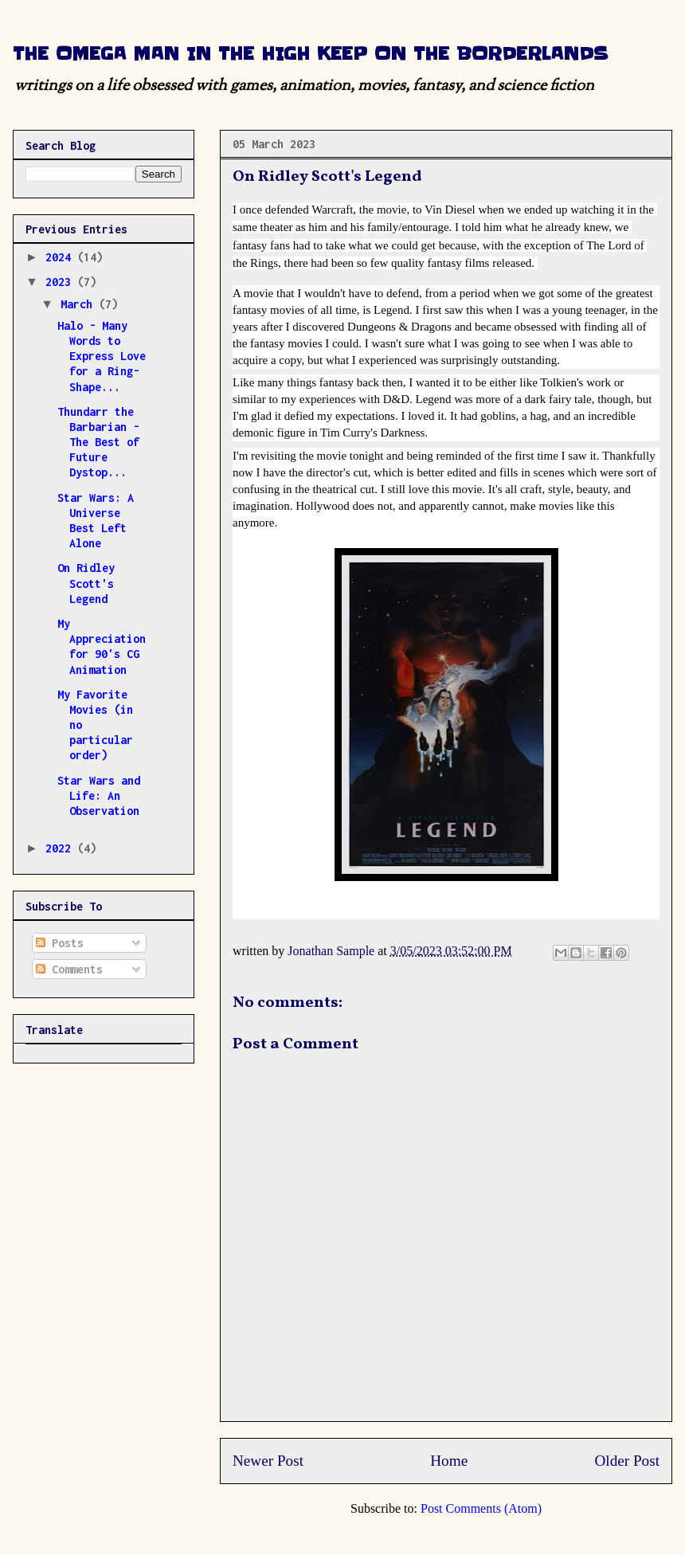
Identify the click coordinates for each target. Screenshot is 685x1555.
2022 (61, 848)
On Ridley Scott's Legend (86, 583)
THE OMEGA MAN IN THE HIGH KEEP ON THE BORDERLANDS (310, 53)
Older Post (627, 1460)
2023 (61, 281)
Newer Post (268, 1460)
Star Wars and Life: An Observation (98, 795)
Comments (69, 969)
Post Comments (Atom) (481, 1508)
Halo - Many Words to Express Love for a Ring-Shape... (101, 356)
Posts (60, 943)
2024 (61, 257)
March (80, 304)
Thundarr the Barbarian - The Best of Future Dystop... (98, 442)
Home (449, 1460)
